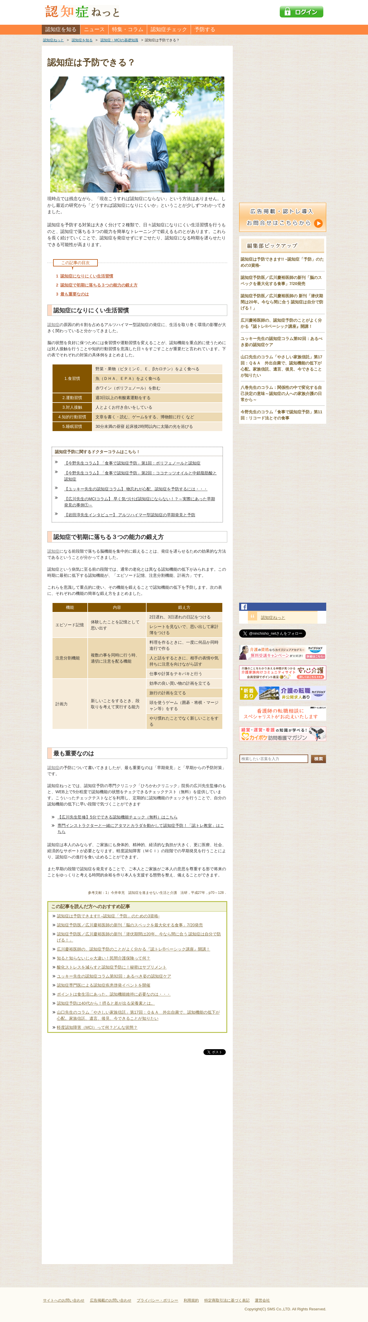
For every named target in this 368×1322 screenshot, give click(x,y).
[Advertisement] (137, 1117)
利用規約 (191, 1300)
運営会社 (262, 1300)
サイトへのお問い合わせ (63, 1300)
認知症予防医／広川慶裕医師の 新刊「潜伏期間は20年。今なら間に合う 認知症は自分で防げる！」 (282, 301)
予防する (204, 29)
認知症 (53, 324)
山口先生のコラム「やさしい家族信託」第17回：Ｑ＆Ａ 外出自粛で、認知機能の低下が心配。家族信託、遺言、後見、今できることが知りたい (138, 1015)
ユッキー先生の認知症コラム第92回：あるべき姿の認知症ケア (114, 976)
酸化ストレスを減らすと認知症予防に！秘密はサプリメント (112, 967)
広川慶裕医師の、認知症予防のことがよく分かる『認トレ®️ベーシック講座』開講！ (133, 949)
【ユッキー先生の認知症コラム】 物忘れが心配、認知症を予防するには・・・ (136, 489)
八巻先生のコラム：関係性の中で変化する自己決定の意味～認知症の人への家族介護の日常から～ (281, 393)
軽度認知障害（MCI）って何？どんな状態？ (97, 1027)
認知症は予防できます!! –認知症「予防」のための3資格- (108, 916)
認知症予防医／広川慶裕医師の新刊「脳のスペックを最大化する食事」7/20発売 (130, 925)
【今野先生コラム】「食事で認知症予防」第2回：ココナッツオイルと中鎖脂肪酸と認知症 (140, 476)
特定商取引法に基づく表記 (227, 1300)
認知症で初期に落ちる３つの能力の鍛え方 (99, 285)
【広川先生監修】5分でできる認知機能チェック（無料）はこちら (117, 817)
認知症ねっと (273, 617)
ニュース (94, 29)
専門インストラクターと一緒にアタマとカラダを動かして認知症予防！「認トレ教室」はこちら (140, 828)
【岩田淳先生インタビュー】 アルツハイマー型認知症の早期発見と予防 (129, 515)
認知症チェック (169, 29)
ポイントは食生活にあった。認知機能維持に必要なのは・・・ (114, 994)
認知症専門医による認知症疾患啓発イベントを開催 (103, 985)
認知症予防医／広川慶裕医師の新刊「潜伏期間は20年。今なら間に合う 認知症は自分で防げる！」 (139, 937)
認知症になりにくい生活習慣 (86, 276)
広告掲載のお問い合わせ (110, 1300)
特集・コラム (127, 29)
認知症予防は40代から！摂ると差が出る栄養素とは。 (106, 1003)
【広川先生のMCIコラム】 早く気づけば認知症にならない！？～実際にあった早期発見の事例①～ (139, 502)
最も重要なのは (74, 294)
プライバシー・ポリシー (157, 1300)
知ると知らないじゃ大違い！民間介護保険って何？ (103, 958)
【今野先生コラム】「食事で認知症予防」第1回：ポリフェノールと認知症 (132, 463)
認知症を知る (61, 29)
